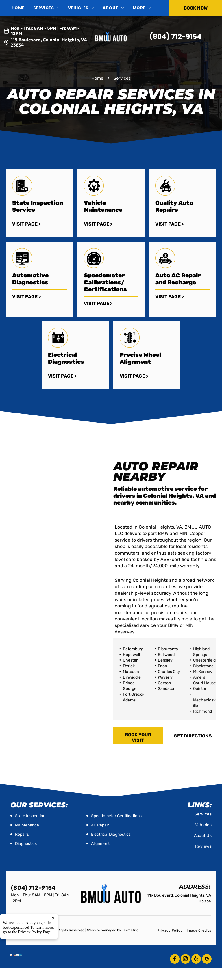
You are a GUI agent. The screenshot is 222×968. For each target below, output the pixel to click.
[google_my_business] (207, 959)
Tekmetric (130, 930)
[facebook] (175, 959)
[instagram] (185, 959)
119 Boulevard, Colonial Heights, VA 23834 (49, 42)
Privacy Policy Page (34, 938)
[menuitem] (22, 7)
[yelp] (196, 959)
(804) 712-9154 (175, 36)
